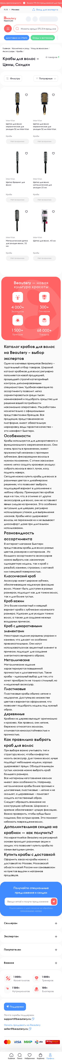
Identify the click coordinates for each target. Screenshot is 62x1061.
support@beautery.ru (17, 1019)
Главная (6, 48)
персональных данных (31, 910)
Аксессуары (9, 51)
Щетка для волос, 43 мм (44, 240)
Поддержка (15, 1006)
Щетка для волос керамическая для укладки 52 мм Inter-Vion (17, 126)
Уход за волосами (39, 48)
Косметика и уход (20, 48)
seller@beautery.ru (16, 1028)
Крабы (20, 51)
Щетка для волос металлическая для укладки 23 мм (42, 185)
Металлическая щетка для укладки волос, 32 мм (17, 243)
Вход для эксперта (47, 9)
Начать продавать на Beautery (22, 1024)
